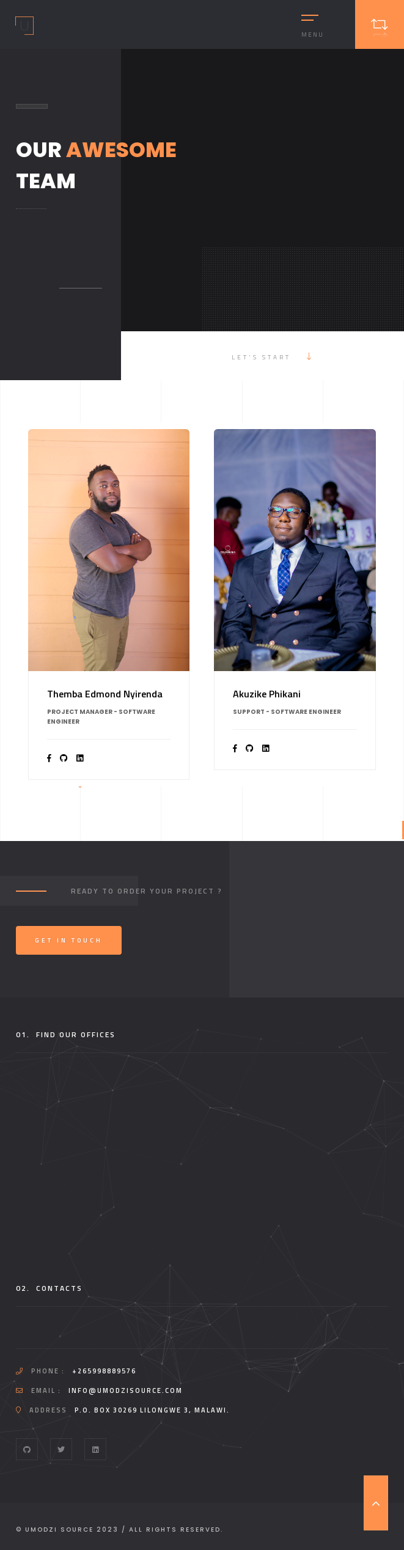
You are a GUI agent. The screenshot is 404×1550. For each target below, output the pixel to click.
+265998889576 (104, 1371)
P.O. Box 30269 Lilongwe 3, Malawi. (152, 1410)
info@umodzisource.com (125, 1390)
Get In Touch (69, 940)
